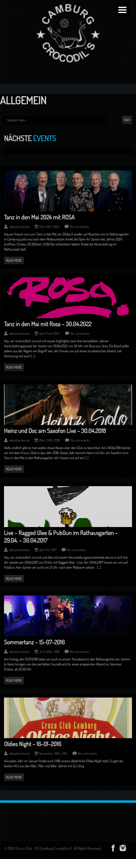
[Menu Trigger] (122, 9)
